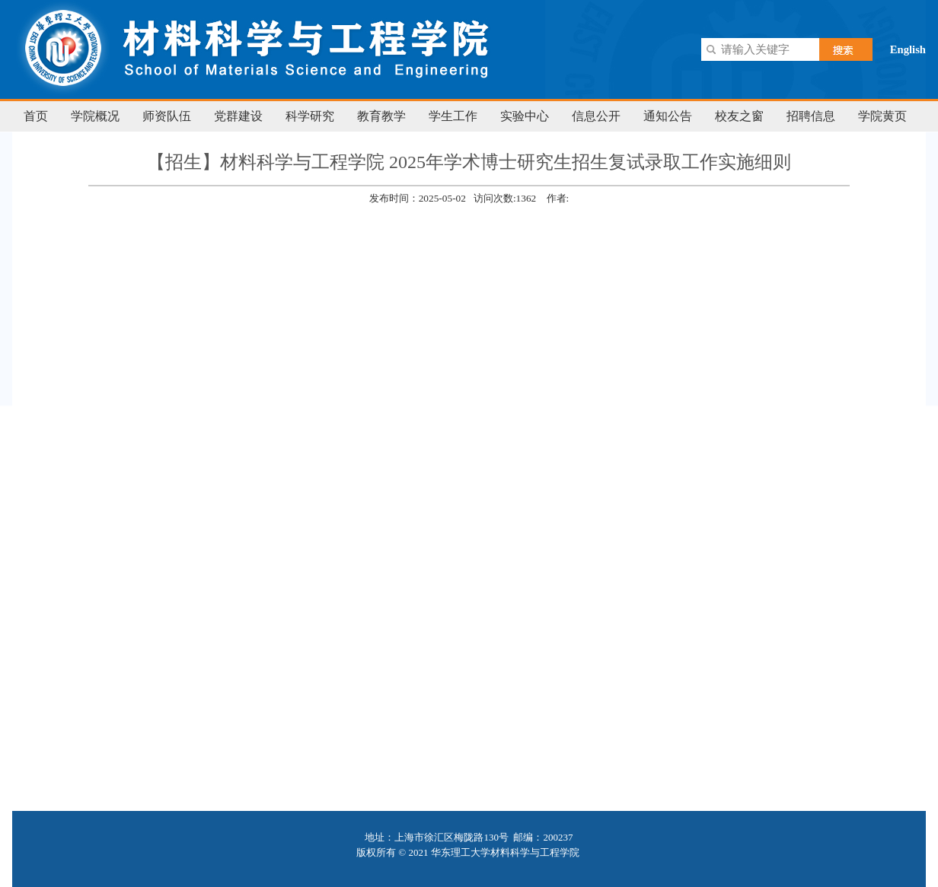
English (908, 49)
